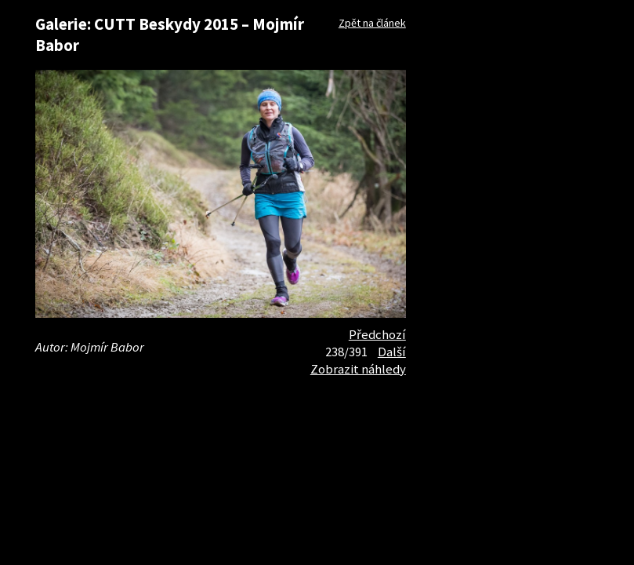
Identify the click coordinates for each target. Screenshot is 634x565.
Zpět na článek (372, 23)
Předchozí (377, 334)
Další (392, 351)
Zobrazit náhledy (358, 368)
